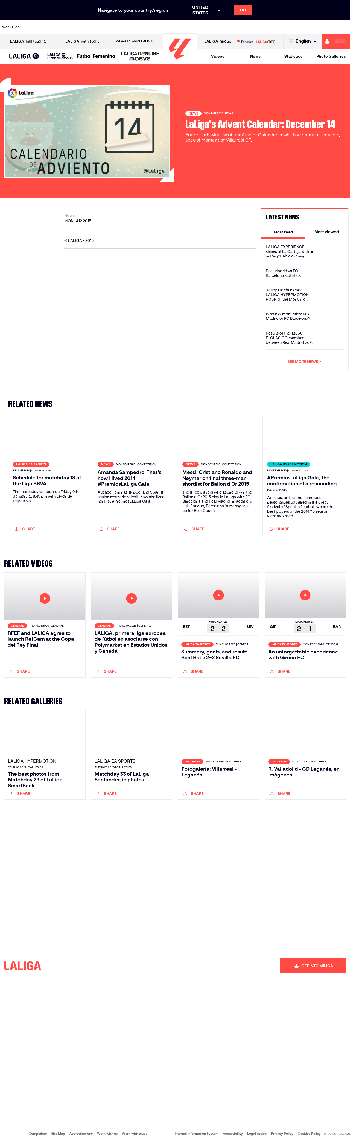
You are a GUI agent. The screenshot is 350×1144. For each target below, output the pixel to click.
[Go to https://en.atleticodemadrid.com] (48, 27)
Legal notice (257, 1133)
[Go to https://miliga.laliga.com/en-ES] (336, 41)
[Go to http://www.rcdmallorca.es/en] (229, 27)
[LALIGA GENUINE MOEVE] (140, 56)
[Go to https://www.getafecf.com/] (130, 27)
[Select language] (304, 41)
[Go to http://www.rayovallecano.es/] (179, 27)
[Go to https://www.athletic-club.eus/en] (32, 27)
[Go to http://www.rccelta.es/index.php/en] (196, 27)
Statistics (293, 56)
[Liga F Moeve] (96, 56)
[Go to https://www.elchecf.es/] (97, 27)
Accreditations (81, 1133)
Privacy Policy (282, 1133)
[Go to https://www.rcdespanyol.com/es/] (212, 27)
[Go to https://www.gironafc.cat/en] (146, 27)
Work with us (107, 1133)
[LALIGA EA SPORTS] (24, 56)
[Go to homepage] (180, 61)
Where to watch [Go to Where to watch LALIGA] (134, 41)
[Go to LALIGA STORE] (255, 41)
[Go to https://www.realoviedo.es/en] (278, 27)
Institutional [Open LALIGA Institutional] (28, 41)
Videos (217, 56)
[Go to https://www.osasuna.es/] (64, 27)
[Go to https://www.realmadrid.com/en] (262, 27)
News (255, 56)
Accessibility (233, 1133)
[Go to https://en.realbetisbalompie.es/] (245, 27)
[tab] (283, 232)
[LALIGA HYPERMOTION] (60, 56)
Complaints (38, 1133)
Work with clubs (134, 1133)
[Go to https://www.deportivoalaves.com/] (81, 27)
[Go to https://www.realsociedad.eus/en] (294, 27)
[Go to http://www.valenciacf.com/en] (327, 27)
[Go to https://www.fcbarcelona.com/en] (114, 27)
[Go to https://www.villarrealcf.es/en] (344, 27)
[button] (24, 56)
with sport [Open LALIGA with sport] (82, 41)
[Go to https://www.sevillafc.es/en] (311, 27)
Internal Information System (196, 1133)
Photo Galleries (331, 56)
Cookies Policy (309, 1133)
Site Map (58, 1133)
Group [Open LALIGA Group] (217, 41)
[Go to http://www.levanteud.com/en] (163, 27)
